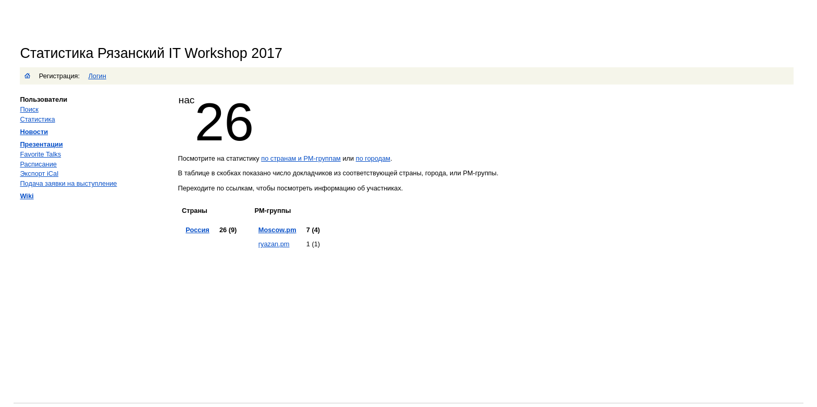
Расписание (38, 164)
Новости (34, 132)
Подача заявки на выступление (68, 183)
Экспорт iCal (39, 173)
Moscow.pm (277, 230)
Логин (97, 76)
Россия (197, 230)
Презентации (41, 144)
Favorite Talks (40, 154)
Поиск (29, 109)
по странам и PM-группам (301, 158)
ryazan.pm (274, 244)
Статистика (37, 119)
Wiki (26, 196)
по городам (373, 158)
